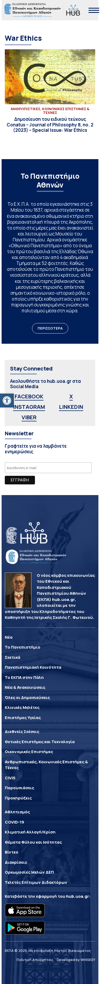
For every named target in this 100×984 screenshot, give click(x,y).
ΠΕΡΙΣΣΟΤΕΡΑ (50, 328)
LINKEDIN (71, 406)
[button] (7, 400)
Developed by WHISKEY (76, 959)
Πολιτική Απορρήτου (35, 959)
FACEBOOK (29, 396)
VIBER (29, 417)
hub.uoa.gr (77, 896)
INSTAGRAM (29, 406)
